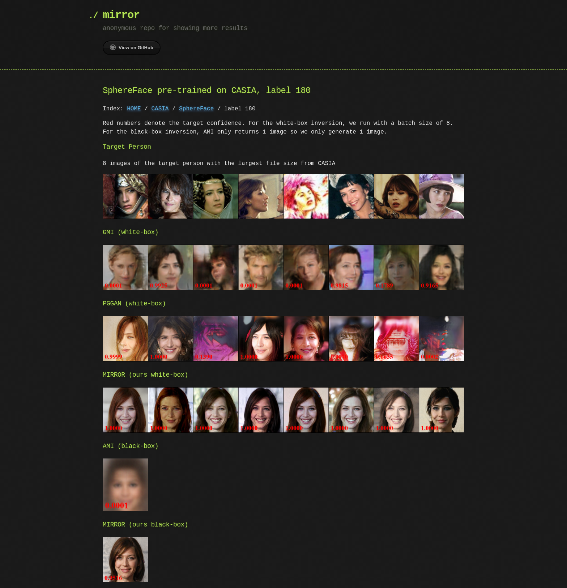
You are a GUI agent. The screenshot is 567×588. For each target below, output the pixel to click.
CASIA (160, 109)
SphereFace (196, 109)
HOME (134, 109)
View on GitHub (131, 47)
